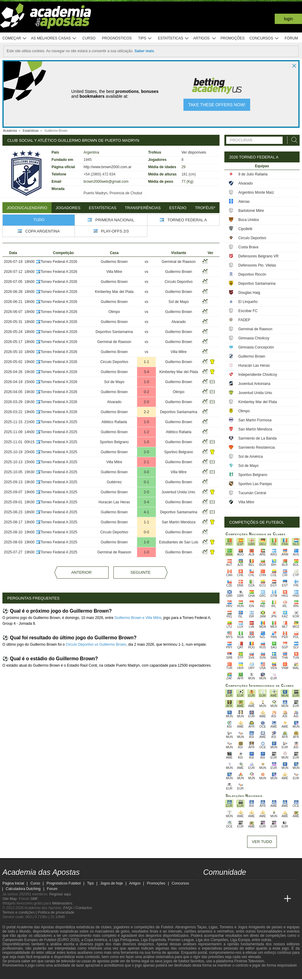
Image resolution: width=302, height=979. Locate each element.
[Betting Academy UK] (265, 899)
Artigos (204, 38)
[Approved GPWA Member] (42, 974)
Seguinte (140, 572)
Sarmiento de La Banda (257, 438)
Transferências (143, 208)
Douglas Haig (249, 293)
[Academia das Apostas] (208, 899)
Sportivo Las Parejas (255, 484)
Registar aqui (60, 894)
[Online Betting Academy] (231, 899)
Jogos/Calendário (27, 208)
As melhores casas (53, 38)
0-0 (146, 532)
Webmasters (62, 903)
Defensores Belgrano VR (258, 256)
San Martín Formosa (254, 420)
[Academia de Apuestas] (242, 899)
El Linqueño (247, 302)
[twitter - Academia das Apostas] (219, 886)
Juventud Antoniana (254, 384)
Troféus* (205, 208)
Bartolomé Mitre (251, 211)
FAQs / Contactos (77, 908)
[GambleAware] (17, 974)
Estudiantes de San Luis (178, 542)
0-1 (146, 482)
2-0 (146, 402)
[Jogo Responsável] (85, 974)
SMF (34, 899)
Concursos (264, 38)
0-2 (146, 392)
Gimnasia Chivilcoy (253, 338)
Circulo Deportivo (179, 282)
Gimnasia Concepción (256, 347)
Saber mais (144, 51)
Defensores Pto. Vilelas (257, 265)
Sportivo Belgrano (114, 442)
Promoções (232, 38)
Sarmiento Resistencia (256, 447)
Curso (89, 38)
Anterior (81, 572)
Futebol (167, 927)
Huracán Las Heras (114, 502)
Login (288, 18)
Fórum (291, 38)
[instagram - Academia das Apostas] (253, 886)
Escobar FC (247, 311)
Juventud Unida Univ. (179, 492)
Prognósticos (117, 38)
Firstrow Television (249, 961)
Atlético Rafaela (114, 422)
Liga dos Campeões (212, 940)
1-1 (146, 362)
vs (146, 262)
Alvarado (178, 322)
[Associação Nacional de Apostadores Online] (60, 974)
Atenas (244, 201)
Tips (145, 38)
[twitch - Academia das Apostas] (208, 886)
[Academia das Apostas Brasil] (219, 899)
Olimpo (114, 312)
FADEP (244, 320)
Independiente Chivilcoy (257, 374)
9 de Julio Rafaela (252, 174)
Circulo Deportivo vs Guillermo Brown (96, 644)
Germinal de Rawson (179, 262)
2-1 (146, 462)
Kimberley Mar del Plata (114, 292)
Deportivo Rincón (252, 274)
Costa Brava (248, 247)
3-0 (146, 472)
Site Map (9, 899)
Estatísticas (173, 38)
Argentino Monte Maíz (256, 192)
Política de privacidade (56, 912)
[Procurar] (292, 140)
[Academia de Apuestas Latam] (253, 899)
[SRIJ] (107, 974)
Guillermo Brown (114, 262)
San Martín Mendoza (178, 522)
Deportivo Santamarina (114, 332)
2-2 (146, 412)
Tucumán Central (252, 493)
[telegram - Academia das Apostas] (265, 886)
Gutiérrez (114, 482)
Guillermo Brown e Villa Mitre (138, 618)
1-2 (146, 432)
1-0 (146, 382)
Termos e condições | (20, 912)
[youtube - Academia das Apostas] (231, 886)
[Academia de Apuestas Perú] (276, 899)
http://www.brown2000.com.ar (108, 167)
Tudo (39, 219)
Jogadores (68, 208)
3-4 (146, 372)
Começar (14, 38)
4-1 (146, 512)
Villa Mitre (114, 272)
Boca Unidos (248, 220)
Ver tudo (262, 841)
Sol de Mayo (179, 302)
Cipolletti (245, 229)
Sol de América (250, 456)
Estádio (177, 208)
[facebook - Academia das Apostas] (242, 886)
